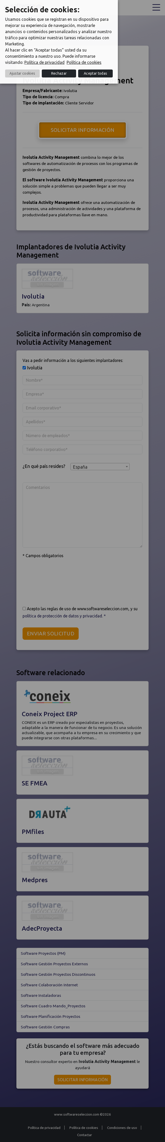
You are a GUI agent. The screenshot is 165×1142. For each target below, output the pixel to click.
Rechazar (59, 73)
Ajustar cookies (22, 73)
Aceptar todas (95, 73)
